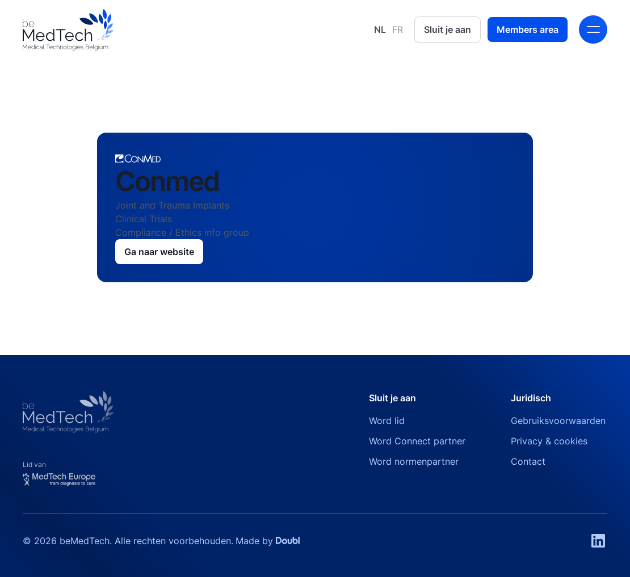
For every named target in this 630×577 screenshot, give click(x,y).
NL (380, 29)
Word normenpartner (414, 461)
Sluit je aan (447, 29)
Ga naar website (159, 251)
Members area (527, 29)
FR (397, 29)
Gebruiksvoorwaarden (558, 420)
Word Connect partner (417, 441)
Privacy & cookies (549, 441)
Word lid (387, 420)
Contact (528, 461)
